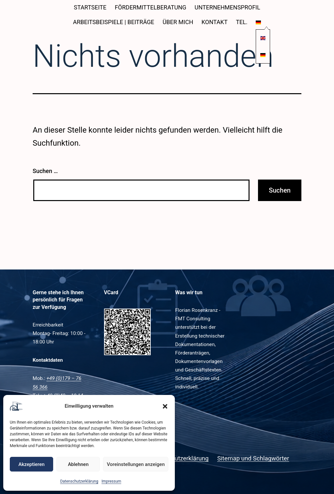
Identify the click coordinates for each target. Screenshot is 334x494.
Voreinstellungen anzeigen (136, 464)
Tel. (241, 22)
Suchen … (45, 170)
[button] (165, 406)
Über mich (177, 22)
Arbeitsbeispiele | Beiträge (113, 22)
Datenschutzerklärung (79, 481)
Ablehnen (78, 464)
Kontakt (215, 22)
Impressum (111, 481)
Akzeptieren (32, 464)
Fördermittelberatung (150, 7)
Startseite (90, 7)
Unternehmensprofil (227, 7)
